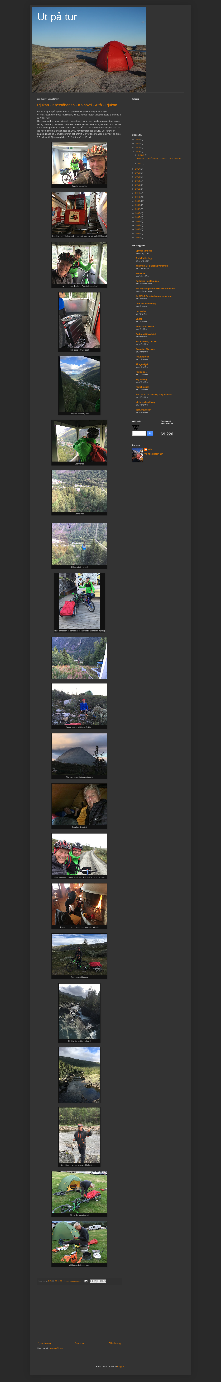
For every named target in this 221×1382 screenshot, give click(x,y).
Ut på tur (57, 16)
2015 (138, 177)
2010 (138, 197)
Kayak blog (141, 379)
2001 (138, 233)
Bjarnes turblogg (144, 251)
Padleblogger (142, 387)
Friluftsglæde (142, 357)
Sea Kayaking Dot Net (146, 341)
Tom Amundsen (143, 410)
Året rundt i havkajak (146, 334)
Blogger (120, 1366)
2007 (138, 209)
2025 (138, 139)
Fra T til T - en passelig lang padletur (154, 394)
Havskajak (141, 311)
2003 (138, 225)
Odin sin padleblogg (146, 304)
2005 (138, 217)
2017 (138, 169)
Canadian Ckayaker (145, 349)
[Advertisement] (79, 1313)
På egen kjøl (142, 364)
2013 (138, 185)
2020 (138, 143)
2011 (138, 193)
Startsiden (79, 1343)
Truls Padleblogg (144, 258)
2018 (138, 151)
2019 (138, 147)
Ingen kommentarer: (73, 1281)
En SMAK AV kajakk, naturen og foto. (154, 296)
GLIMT (139, 319)
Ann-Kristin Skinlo (145, 326)
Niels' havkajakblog (145, 402)
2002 (138, 229)
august (141, 155)
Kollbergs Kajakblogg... (147, 281)
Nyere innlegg (44, 1343)
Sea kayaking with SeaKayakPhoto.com (155, 288)
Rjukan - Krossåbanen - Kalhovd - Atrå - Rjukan (77, 105)
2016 (138, 173)
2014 (138, 181)
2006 (138, 213)
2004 (138, 221)
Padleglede (141, 372)
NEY (150, 449)
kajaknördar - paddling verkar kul (152, 266)
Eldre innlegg (115, 1343)
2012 (138, 189)
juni (140, 163)
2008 (138, 205)
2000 (138, 237)
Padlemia (140, 273)
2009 (138, 201)
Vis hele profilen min (153, 454)
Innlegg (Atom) (56, 1348)
